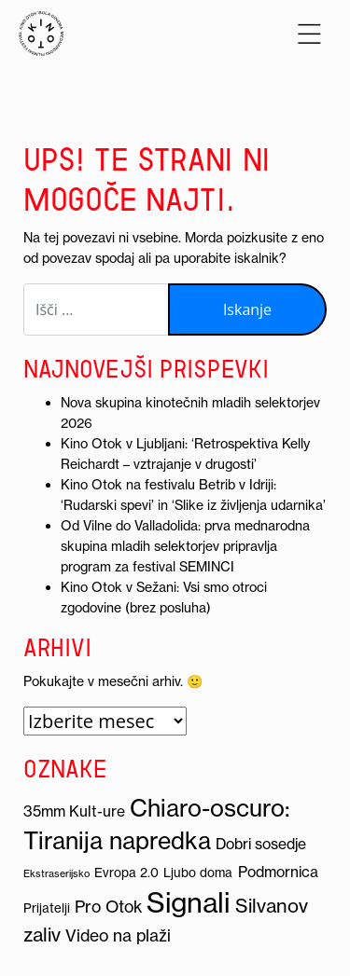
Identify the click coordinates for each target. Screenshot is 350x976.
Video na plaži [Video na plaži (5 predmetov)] (118, 936)
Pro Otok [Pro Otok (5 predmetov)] (108, 907)
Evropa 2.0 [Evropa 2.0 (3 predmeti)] (126, 873)
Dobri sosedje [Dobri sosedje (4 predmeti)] (261, 843)
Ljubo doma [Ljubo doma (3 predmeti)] (197, 873)
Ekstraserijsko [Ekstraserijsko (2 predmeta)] (56, 873)
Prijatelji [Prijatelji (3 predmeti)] (46, 908)
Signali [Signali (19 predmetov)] (188, 903)
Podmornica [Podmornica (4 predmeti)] (278, 871)
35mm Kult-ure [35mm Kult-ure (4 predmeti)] (74, 811)
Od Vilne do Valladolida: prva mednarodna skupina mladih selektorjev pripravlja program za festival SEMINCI (185, 546)
